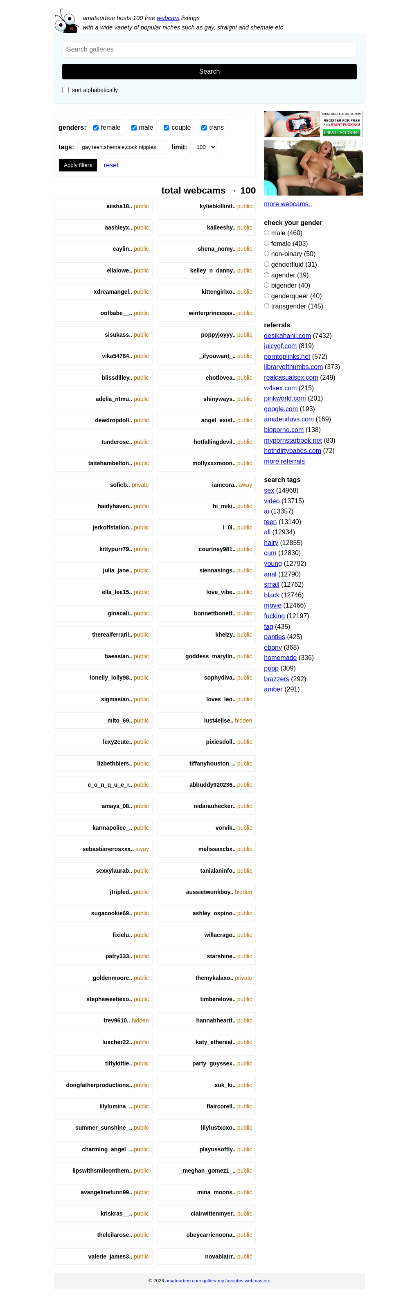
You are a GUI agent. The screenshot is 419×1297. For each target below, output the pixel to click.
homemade (280, 657)
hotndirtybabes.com (292, 450)
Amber (273, 689)
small (271, 584)
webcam (168, 17)
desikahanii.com (287, 335)
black (271, 595)
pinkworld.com (285, 398)
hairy (271, 542)
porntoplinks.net (287, 356)
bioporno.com (284, 429)
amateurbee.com (183, 1280)
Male (142, 127)
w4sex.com (280, 388)
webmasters (257, 1280)
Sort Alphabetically (90, 90)
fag (268, 626)
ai (266, 511)
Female (107, 127)
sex (269, 490)
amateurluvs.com (289, 419)
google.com (281, 408)
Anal (270, 574)
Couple (177, 127)
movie (273, 605)
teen (270, 521)
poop (271, 668)
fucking (274, 615)
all (267, 532)
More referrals (284, 461)
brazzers (276, 679)
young (273, 563)
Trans (212, 127)
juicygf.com (280, 345)
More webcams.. (288, 203)
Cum (270, 552)
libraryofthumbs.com (293, 366)
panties (274, 636)
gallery (209, 1280)
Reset (111, 165)
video (271, 501)
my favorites (230, 1280)
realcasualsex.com (291, 377)
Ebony (273, 647)
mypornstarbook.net (293, 440)
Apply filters (78, 165)
